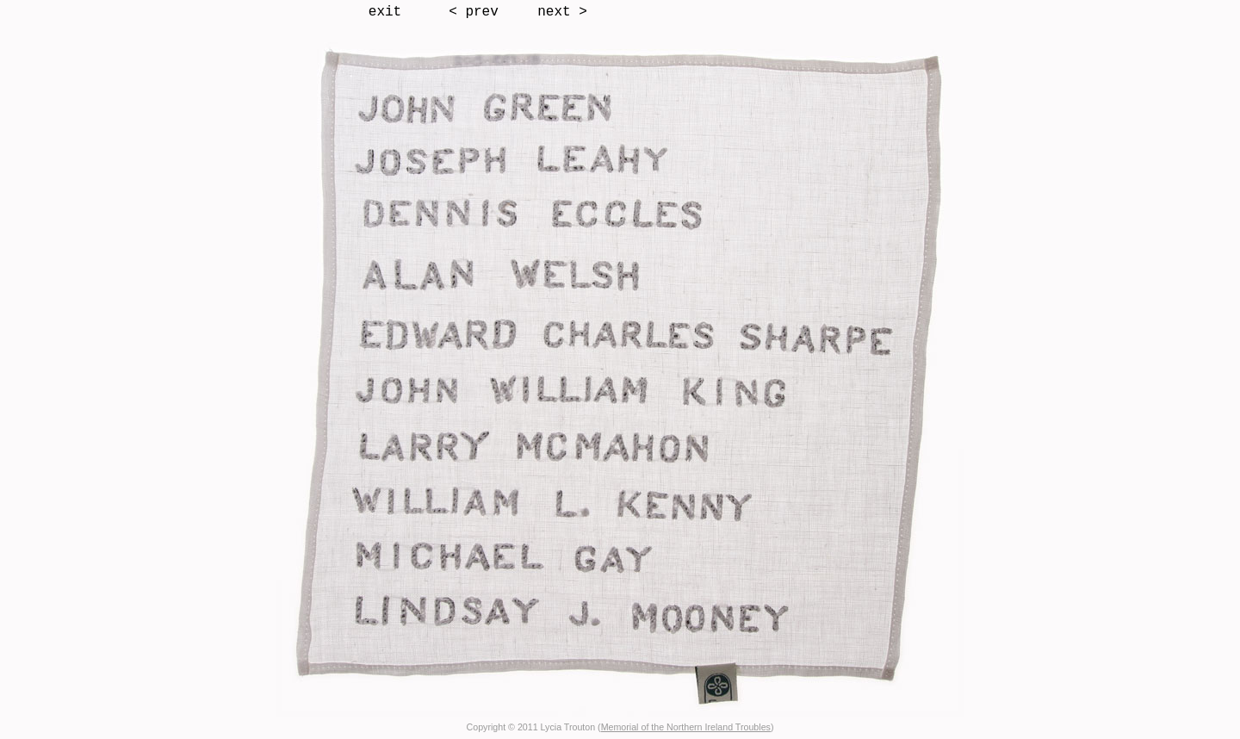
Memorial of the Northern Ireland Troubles (686, 727)
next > (562, 12)
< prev (474, 12)
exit (385, 12)
